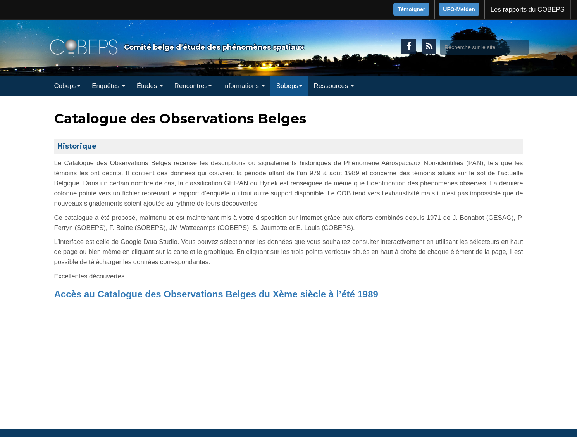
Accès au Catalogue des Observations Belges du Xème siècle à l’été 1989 (216, 294)
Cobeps (67, 86)
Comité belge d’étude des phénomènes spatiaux (214, 47)
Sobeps (289, 86)
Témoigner (411, 9)
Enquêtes (108, 86)
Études (150, 86)
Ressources (334, 86)
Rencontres (193, 86)
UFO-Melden (459, 9)
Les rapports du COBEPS (528, 9)
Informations (244, 86)
